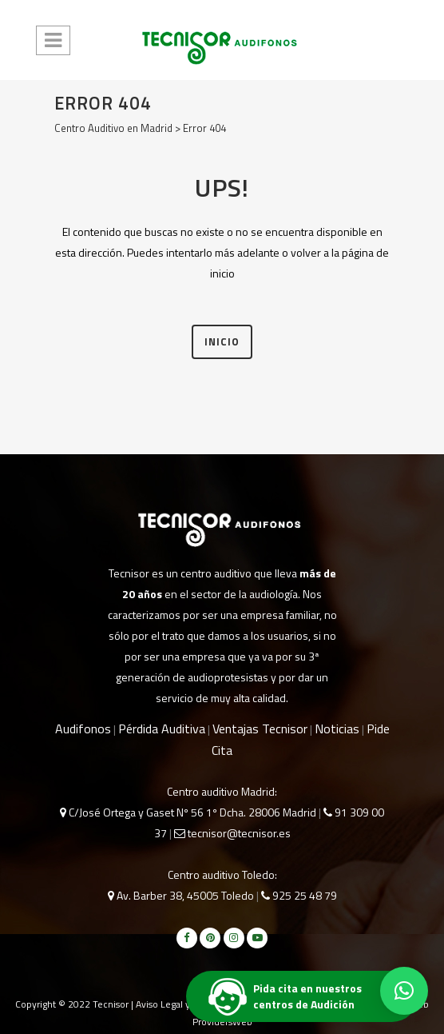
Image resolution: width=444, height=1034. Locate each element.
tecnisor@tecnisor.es (232, 832)
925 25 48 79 (299, 895)
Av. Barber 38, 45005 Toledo (181, 895)
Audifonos (83, 728)
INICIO (222, 341)
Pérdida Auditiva (161, 728)
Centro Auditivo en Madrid (113, 128)
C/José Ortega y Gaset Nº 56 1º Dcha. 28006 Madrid (188, 812)
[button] (404, 991)
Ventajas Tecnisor (259, 728)
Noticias (337, 728)
